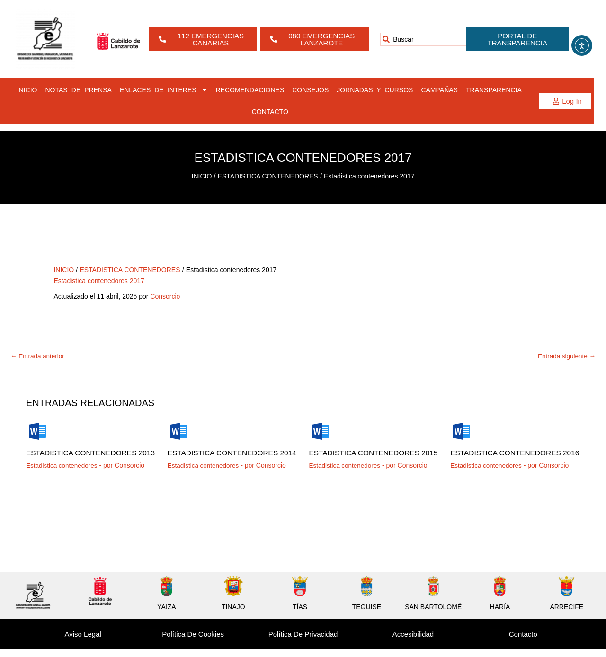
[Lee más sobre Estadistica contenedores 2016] (461, 431)
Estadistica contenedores (63, 473)
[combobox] (431, 39)
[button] (565, 101)
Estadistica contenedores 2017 (98, 280)
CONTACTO (270, 111)
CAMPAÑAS (439, 90)
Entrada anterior (38, 356)
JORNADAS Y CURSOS (375, 90)
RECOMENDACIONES (250, 90)
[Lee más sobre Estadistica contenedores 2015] (320, 431)
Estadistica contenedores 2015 (366, 457)
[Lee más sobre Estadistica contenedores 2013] (37, 431)
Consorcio (165, 296)
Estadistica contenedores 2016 (507, 457)
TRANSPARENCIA (494, 90)
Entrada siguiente (565, 356)
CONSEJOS (310, 90)
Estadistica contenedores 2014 (225, 457)
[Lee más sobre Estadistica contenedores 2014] (179, 431)
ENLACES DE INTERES (164, 90)
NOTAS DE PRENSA (78, 90)
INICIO (27, 90)
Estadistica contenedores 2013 (83, 457)
